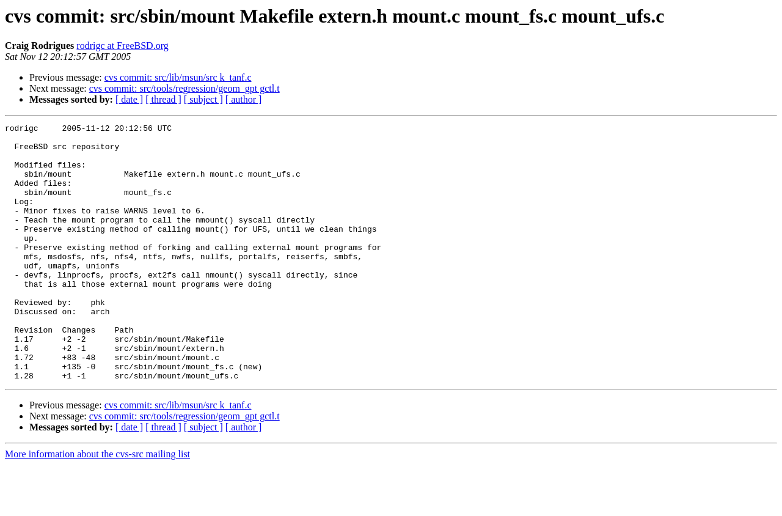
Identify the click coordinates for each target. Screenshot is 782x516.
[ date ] (129, 99)
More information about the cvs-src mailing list (97, 505)
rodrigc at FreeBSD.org (122, 45)
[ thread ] (163, 99)
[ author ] (243, 99)
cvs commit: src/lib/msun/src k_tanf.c (178, 77)
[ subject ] (203, 99)
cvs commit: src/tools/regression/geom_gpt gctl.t (184, 88)
